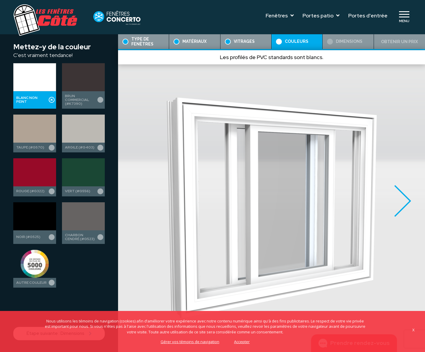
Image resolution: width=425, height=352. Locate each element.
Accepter (242, 341)
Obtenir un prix (399, 41)
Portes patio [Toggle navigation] (321, 15)
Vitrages (240, 42)
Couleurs (292, 42)
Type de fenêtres (137, 41)
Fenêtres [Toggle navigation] (280, 15)
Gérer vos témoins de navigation (190, 341)
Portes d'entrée (368, 15)
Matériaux (190, 42)
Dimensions (344, 42)
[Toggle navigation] (404, 17)
